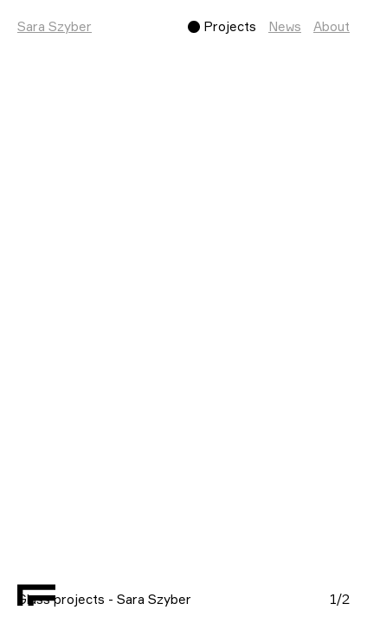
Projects (229, 26)
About (331, 26)
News (284, 26)
